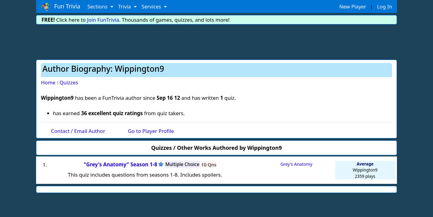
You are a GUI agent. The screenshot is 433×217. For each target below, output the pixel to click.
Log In (384, 6)
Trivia (125, 6)
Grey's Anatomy (296, 164)
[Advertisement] (216, 41)
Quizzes (69, 82)
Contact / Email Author (78, 130)
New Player (352, 6)
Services (152, 6)
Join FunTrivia (103, 19)
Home (48, 82)
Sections (98, 6)
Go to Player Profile (151, 130)
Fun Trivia (60, 6)
